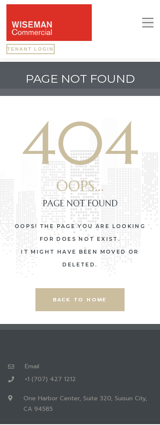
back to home (80, 300)
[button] (148, 22)
